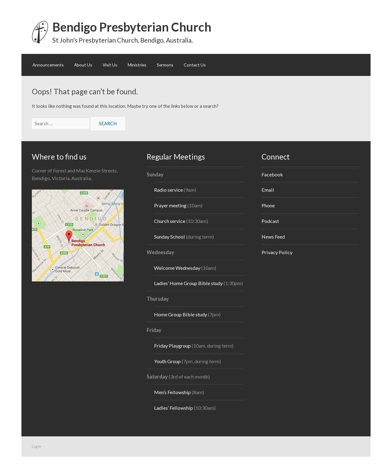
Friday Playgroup (172, 345)
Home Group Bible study (180, 314)
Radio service (168, 190)
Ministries (137, 64)
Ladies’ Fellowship (173, 408)
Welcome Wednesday (177, 268)
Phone (268, 205)
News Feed (273, 236)
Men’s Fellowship (172, 392)
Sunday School (169, 236)
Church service (169, 221)
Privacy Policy (277, 252)
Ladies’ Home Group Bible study (189, 283)
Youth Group (167, 361)
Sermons (165, 64)
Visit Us (110, 64)
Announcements (48, 64)
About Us (83, 64)
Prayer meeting (170, 205)
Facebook (272, 174)
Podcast (270, 221)
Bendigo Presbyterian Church (131, 27)
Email (268, 190)
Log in (36, 446)
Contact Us (195, 64)
